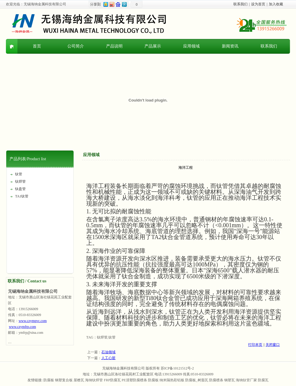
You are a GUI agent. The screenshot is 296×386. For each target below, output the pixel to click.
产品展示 (152, 46)
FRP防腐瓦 (112, 380)
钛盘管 (20, 189)
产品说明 (114, 46)
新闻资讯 (230, 46)
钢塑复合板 (64, 380)
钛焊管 (20, 181)
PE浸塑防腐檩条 (134, 380)
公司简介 (75, 46)
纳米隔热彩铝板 (172, 380)
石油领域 (108, 352)
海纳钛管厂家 (246, 380)
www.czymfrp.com (22, 327)
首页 (37, 46)
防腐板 (48, 380)
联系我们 (240, 4)
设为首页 (258, 4)
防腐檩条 (216, 380)
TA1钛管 (21, 196)
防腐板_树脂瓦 (196, 380)
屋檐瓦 (79, 380)
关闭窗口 (273, 345)
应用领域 (191, 46)
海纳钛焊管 (94, 380)
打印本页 (255, 345)
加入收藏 (276, 4)
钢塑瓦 (229, 380)
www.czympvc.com (33, 321)
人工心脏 (108, 358)
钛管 (18, 174)
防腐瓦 (263, 380)
